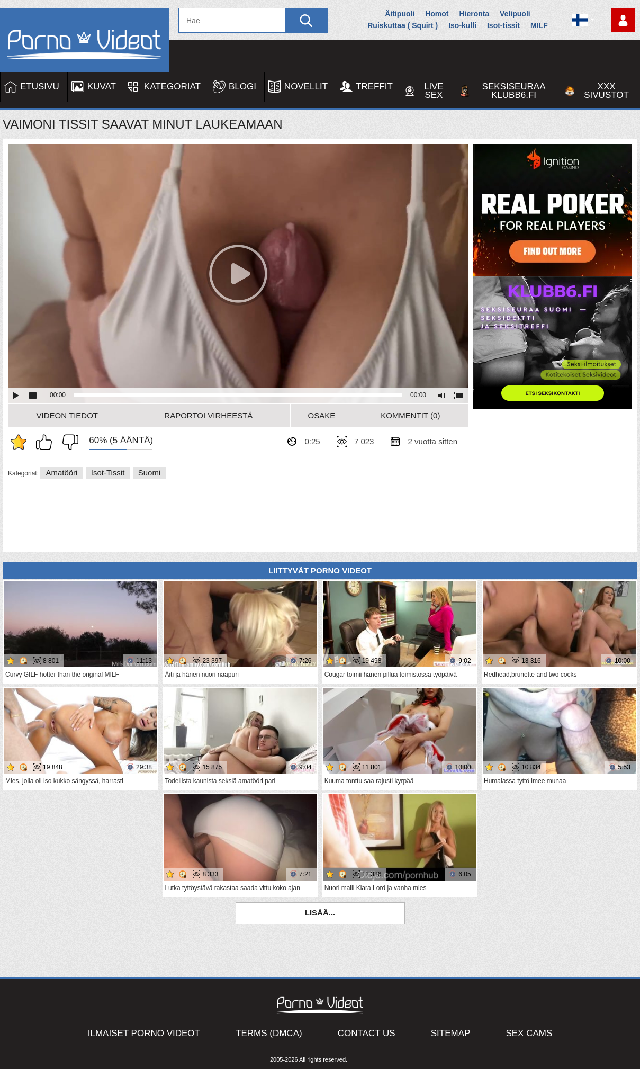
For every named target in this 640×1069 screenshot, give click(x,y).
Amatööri (61, 472)
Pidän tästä (46, 442)
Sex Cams (529, 1033)
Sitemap (451, 1033)
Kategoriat (172, 87)
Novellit (306, 87)
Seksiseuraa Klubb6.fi (514, 91)
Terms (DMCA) (269, 1033)
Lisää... (320, 912)
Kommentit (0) (410, 415)
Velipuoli (515, 14)
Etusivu (39, 87)
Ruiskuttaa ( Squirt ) (402, 25)
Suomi (149, 472)
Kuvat (101, 87)
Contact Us (366, 1033)
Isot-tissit (503, 25)
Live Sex (434, 91)
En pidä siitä (67, 442)
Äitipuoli (399, 14)
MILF (539, 25)
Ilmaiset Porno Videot (144, 1033)
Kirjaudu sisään (623, 20)
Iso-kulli (462, 25)
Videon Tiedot (67, 415)
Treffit (374, 87)
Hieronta (474, 14)
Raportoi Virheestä (208, 415)
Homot (436, 14)
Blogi (242, 87)
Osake (322, 415)
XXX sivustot (606, 91)
